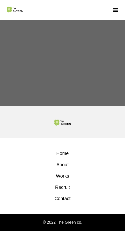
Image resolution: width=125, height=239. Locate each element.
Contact (62, 198)
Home (62, 153)
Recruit (62, 187)
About (62, 164)
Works (62, 176)
